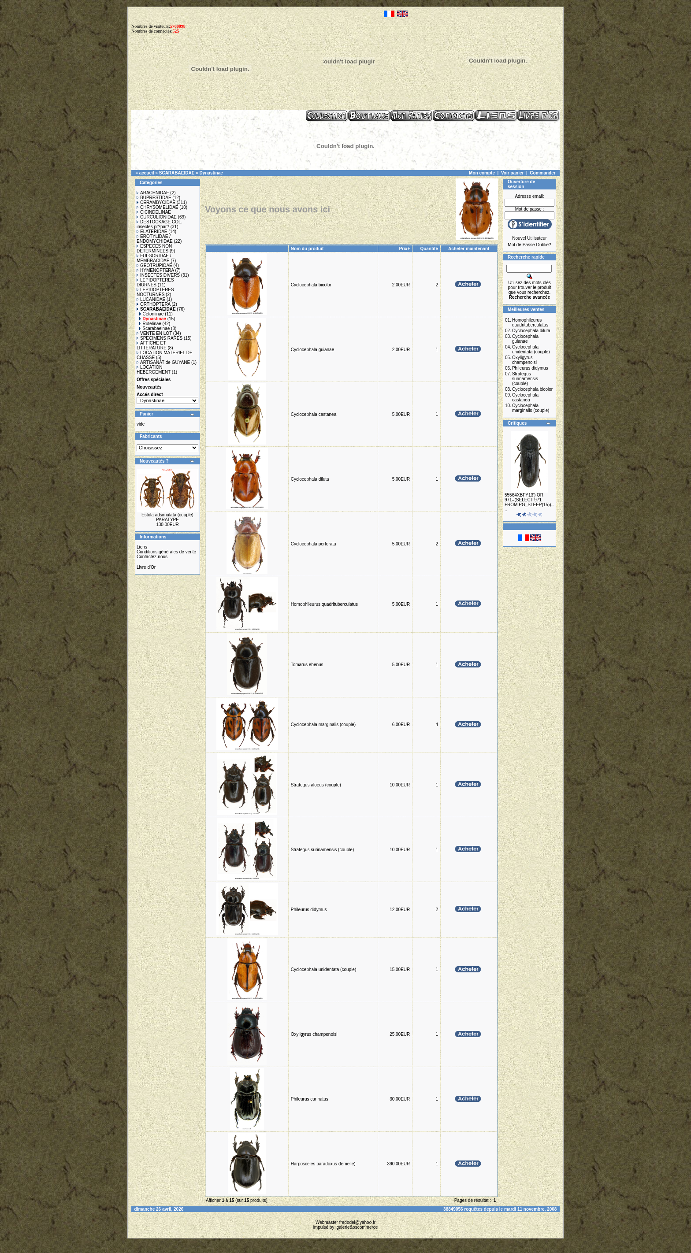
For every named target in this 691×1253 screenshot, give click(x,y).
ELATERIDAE (152, 231)
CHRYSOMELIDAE (157, 207)
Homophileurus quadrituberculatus (324, 604)
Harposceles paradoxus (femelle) (323, 1163)
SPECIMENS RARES (159, 338)
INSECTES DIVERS (158, 275)
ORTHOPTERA (154, 304)
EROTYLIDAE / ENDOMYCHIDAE (155, 239)
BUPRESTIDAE (154, 197)
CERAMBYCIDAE (156, 202)
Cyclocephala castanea (313, 414)
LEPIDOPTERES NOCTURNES (155, 292)
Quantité (429, 248)
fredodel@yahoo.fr (357, 1222)
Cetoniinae (151, 313)
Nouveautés (149, 387)
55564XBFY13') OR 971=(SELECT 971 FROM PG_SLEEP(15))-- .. (529, 502)
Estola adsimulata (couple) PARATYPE (167, 517)
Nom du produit (308, 248)
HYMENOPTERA (155, 270)
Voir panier (512, 173)
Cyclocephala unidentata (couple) (323, 969)
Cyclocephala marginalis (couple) (323, 724)
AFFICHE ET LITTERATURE (152, 345)
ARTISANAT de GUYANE (163, 362)
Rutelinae (150, 323)
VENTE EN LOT (154, 333)
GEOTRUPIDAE (154, 265)
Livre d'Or (146, 567)
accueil (146, 173)
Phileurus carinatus (309, 1099)
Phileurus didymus (309, 909)
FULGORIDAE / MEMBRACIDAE (154, 258)
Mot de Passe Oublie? (529, 244)
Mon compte (482, 173)
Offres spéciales (154, 379)
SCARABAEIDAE (177, 173)
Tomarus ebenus (307, 664)
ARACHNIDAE (153, 192)
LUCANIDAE (151, 299)
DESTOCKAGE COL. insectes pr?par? (159, 224)
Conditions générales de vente (166, 551)
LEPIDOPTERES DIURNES (155, 282)
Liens (142, 547)
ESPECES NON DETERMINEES (154, 248)
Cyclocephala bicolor (311, 284)
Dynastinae (211, 173)
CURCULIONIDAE (157, 217)
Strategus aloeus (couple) (316, 784)
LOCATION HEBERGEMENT (154, 369)
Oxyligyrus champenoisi (314, 1034)
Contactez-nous (152, 556)
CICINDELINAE (154, 212)
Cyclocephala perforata (313, 543)
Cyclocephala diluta (310, 479)
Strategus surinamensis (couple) (322, 849)
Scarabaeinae (154, 328)
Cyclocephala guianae (312, 349)
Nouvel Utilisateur (529, 238)
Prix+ (404, 248)
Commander (542, 173)
